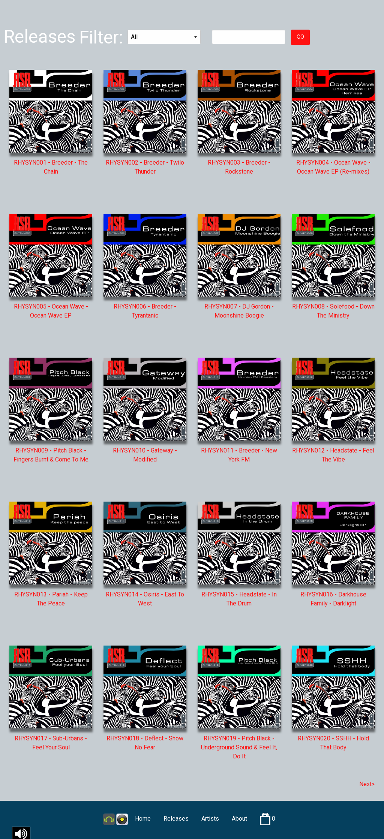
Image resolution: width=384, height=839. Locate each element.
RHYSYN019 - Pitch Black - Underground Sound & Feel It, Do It (239, 747)
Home (143, 818)
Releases (176, 818)
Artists (210, 818)
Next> (367, 784)
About (239, 818)
